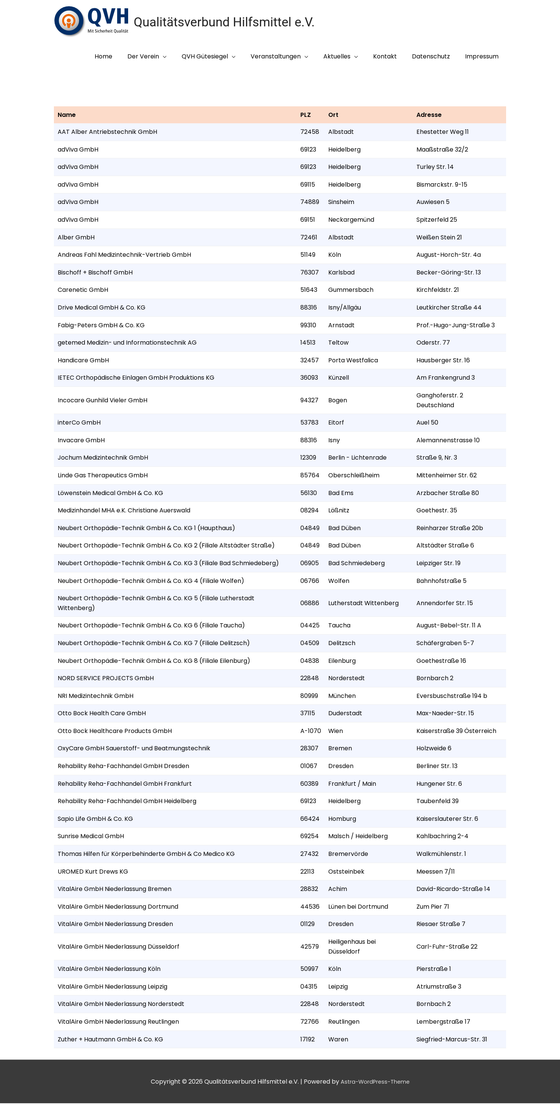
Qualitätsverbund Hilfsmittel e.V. (228, 22)
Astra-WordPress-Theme (375, 1082)
